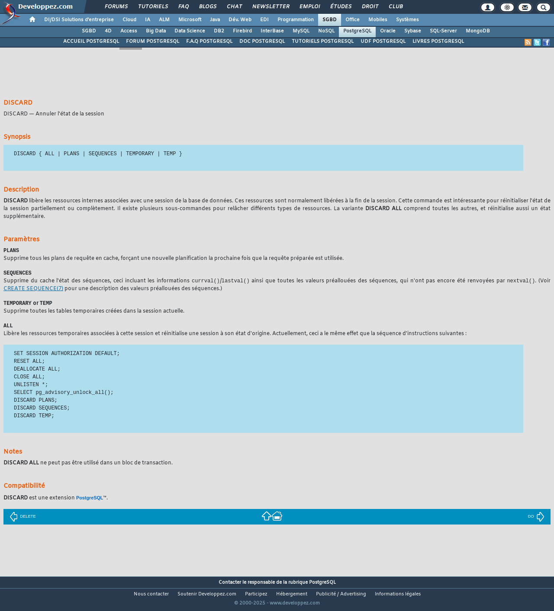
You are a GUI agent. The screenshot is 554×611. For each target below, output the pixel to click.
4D (108, 31)
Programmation (295, 20)
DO (536, 518)
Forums (115, 6)
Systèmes (407, 20)
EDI (264, 20)
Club (395, 6)
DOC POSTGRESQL (262, 41)
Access (128, 31)
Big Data (156, 31)
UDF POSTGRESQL (383, 41)
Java (215, 20)
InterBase (272, 31)
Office (352, 20)
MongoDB (478, 31)
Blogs (207, 6)
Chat (233, 6)
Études (340, 6)
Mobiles (377, 20)
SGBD (329, 20)
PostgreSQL (357, 31)
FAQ (183, 6)
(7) (33, 290)
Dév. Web (240, 20)
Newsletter (270, 6)
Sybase (412, 31)
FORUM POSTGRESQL (152, 41)
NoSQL (326, 31)
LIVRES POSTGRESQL (438, 41)
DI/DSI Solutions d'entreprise (79, 20)
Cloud (129, 20)
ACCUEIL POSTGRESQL (91, 41)
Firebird (242, 31)
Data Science (189, 31)
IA (147, 20)
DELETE (22, 518)
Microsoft (189, 20)
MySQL (301, 31)
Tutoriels (152, 6)
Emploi (309, 6)
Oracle (388, 31)
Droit (370, 6)
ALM (164, 20)
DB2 (219, 31)
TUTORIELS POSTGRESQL (323, 41)
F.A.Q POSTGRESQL (209, 41)
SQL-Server (443, 31)
